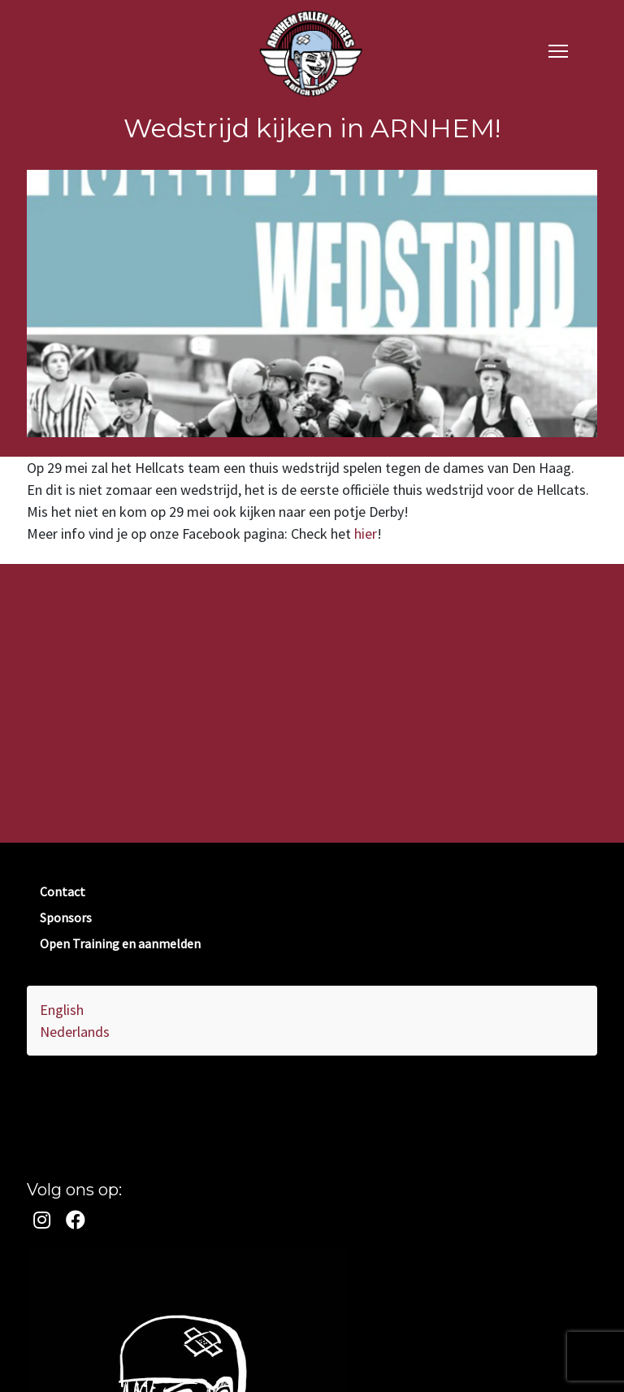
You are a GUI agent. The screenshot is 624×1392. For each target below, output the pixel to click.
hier (365, 533)
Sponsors (66, 917)
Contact (62, 891)
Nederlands (75, 1031)
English (62, 1009)
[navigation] (558, 50)
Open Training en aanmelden (120, 943)
